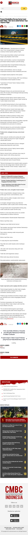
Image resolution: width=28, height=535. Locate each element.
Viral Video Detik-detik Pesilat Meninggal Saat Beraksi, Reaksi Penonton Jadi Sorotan (16, 420)
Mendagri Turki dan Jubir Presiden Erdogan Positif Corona (12, 468)
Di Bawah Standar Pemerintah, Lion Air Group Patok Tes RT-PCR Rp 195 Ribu (12, 437)
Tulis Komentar (14, 357)
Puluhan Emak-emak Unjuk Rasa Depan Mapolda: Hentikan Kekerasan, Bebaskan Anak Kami (12, 456)
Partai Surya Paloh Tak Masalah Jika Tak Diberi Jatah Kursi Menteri (13, 462)
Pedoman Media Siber (18, 527)
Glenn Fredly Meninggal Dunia (9, 393)
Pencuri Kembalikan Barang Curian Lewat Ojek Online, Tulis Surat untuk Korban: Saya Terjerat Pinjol (14, 20)
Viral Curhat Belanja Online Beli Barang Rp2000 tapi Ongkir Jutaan (11, 443)
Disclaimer (19, 528)
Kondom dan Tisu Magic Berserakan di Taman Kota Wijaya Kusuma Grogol (12, 425)
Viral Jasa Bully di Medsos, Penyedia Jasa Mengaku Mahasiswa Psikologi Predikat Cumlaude (14, 332)
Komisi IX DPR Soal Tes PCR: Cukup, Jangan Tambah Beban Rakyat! (12, 449)
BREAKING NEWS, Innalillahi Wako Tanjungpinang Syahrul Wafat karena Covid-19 (14, 390)
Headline (5, 26)
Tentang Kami (7, 527)
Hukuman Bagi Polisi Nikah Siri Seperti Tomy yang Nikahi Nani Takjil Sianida (12, 431)
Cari (24, 8)
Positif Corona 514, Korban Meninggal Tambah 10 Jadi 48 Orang (14, 399)
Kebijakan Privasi (10, 528)
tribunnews (10, 318)
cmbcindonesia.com (13, 531)
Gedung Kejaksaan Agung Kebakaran (10, 386)
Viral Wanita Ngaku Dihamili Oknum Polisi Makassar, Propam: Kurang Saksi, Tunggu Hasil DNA (13, 474)
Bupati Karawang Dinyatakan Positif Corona (11, 396)
